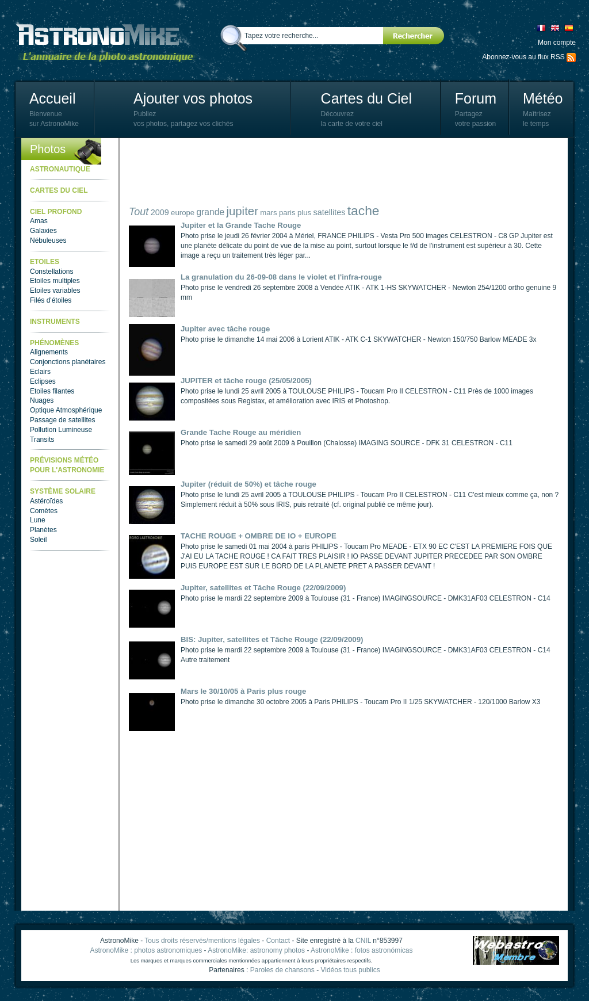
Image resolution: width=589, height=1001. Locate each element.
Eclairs (40, 372)
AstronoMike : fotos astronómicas (361, 950)
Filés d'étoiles (50, 300)
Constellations (51, 272)
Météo (543, 98)
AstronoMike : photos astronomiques (146, 950)
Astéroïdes (46, 501)
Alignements (49, 352)
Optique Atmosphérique (66, 410)
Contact (278, 941)
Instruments (55, 322)
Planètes (43, 530)
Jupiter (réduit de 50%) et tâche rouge (248, 484)
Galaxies (43, 231)
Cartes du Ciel (366, 98)
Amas (39, 221)
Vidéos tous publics (350, 970)
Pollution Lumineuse (61, 430)
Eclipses (43, 381)
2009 (160, 212)
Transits (42, 439)
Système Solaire (62, 491)
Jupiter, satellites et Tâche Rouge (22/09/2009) (263, 587)
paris (287, 212)
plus (304, 212)
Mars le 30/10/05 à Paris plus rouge (243, 691)
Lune (37, 520)
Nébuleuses (48, 240)
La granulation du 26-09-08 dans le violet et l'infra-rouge (281, 277)
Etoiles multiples (55, 281)
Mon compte (557, 43)
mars (268, 212)
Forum (475, 98)
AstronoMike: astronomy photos (256, 950)
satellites (329, 212)
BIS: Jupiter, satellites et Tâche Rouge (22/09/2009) (272, 639)
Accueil (52, 98)
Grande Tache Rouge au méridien (241, 432)
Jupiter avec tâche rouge (225, 328)
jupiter (242, 211)
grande (211, 212)
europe (182, 212)
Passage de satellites (62, 420)
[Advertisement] (338, 172)
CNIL (363, 941)
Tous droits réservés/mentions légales (202, 941)
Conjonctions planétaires (67, 362)
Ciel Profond (56, 212)
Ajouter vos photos (193, 98)
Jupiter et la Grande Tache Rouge (241, 225)
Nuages (41, 400)
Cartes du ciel (59, 190)
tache (363, 210)
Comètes (44, 511)
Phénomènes (54, 343)
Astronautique (60, 169)
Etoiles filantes (52, 391)
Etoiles (44, 262)
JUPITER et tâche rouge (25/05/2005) (246, 380)
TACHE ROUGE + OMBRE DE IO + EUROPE (258, 536)
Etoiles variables (55, 290)
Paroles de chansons (282, 970)
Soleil (38, 540)
